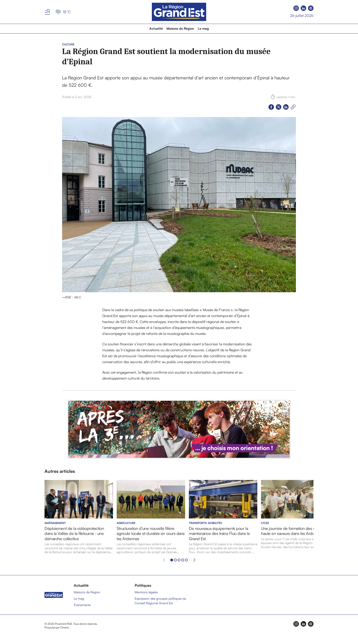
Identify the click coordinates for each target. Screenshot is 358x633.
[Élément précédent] (164, 560)
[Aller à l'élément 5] (186, 560)
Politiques (143, 585)
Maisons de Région (180, 28)
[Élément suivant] (194, 560)
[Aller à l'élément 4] (183, 560)
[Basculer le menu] (47, 12)
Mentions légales (146, 592)
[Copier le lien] (293, 107)
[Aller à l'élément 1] (172, 560)
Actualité (156, 28)
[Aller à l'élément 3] (179, 560)
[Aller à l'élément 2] (175, 560)
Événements (82, 605)
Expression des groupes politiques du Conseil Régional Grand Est (160, 601)
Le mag (203, 28)
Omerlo (64, 627)
